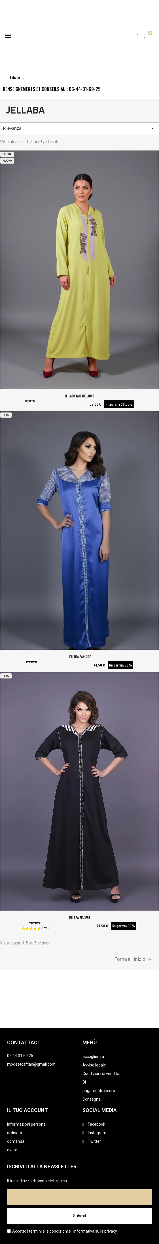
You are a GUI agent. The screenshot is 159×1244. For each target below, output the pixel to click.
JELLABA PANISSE (80, 656)
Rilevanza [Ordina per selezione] (79, 128)
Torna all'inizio (134, 959)
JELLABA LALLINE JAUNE (79, 395)
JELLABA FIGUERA (79, 917)
